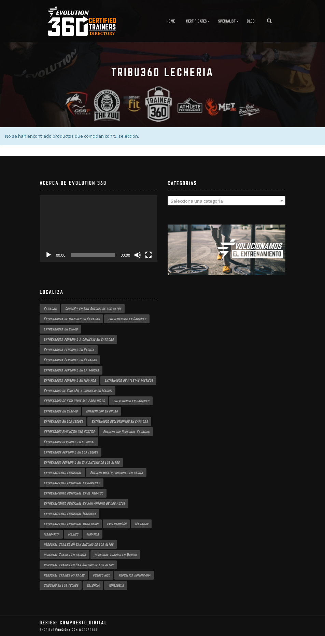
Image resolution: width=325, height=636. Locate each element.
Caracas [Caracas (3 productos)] (50, 309)
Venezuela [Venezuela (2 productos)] (116, 585)
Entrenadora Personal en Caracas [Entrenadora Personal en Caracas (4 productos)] (70, 360)
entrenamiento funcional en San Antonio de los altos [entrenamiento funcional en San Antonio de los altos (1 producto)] (84, 503)
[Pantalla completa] (148, 255)
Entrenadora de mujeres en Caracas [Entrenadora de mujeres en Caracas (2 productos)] (72, 319)
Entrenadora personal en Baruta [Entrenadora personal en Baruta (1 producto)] (69, 350)
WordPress (88, 630)
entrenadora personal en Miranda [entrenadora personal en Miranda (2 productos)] (70, 380)
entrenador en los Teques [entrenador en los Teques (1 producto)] (63, 421)
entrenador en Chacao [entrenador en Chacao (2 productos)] (60, 411)
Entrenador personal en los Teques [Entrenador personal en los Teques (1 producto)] (71, 452)
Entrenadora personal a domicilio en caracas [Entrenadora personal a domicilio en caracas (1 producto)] (79, 339)
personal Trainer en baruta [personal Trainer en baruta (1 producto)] (65, 555)
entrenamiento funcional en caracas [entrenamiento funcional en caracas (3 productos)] (72, 483)
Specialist (227, 21)
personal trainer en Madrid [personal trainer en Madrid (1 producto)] (116, 555)
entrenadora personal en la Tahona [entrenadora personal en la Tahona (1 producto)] (71, 370)
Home (171, 21)
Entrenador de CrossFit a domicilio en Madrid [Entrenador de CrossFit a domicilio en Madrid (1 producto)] (78, 391)
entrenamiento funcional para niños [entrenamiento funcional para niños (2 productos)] (71, 524)
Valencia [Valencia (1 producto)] (93, 585)
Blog (251, 21)
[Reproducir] (48, 255)
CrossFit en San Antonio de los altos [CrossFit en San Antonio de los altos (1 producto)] (93, 309)
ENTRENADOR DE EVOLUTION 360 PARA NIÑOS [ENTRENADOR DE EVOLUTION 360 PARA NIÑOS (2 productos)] (74, 401)
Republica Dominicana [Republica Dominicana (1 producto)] (134, 575)
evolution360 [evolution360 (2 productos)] (116, 524)
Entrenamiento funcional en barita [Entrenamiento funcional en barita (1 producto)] (116, 473)
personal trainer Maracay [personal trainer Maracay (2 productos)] (64, 575)
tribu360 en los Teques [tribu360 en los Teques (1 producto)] (61, 585)
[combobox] (226, 200)
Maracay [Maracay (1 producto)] (141, 524)
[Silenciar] (137, 255)
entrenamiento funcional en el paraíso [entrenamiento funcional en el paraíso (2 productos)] (73, 493)
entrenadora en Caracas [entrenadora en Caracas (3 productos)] (127, 319)
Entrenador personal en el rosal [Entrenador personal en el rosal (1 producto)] (69, 442)
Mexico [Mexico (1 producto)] (73, 534)
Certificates (196, 21)
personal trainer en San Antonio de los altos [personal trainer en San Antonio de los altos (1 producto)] (78, 565)
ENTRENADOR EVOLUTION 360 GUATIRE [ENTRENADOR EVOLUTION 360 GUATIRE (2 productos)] (69, 432)
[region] (226, 257)
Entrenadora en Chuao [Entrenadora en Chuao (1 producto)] (60, 329)
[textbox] (226, 201)
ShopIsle (47, 630)
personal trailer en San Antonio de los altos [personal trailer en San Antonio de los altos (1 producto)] (78, 544)
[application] (98, 228)
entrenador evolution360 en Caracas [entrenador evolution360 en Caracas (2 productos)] (119, 421)
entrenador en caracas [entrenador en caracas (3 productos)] (131, 401)
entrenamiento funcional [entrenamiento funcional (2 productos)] (63, 473)
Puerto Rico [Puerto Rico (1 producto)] (101, 575)
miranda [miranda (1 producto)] (93, 534)
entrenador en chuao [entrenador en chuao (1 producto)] (102, 411)
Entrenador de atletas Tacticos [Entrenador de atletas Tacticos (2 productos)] (128, 380)
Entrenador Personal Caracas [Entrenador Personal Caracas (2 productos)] (126, 432)
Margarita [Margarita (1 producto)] (51, 534)
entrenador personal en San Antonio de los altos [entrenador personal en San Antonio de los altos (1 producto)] (81, 462)
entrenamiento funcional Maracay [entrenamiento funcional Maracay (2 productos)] (70, 514)
